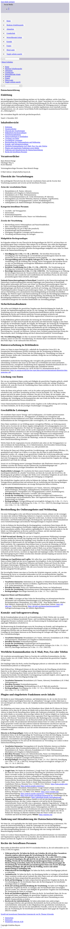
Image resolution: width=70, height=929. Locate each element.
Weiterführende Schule (13, 74)
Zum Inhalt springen (8, 2)
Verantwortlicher (10, 129)
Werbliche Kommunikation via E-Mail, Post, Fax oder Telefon (26, 146)
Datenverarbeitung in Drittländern (16, 136)
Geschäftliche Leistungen (13, 140)
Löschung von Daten (12, 138)
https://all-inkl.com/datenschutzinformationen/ (43, 606)
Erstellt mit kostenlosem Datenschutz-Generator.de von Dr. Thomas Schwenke (27, 914)
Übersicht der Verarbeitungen (15, 131)
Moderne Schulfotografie (13, 69)
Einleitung (8, 127)
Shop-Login (9, 80)
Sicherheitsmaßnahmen (13, 135)
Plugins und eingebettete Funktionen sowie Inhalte (22, 148)
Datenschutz (9, 918)
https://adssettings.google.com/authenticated (46, 797)
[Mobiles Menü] (7, 62)
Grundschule (9, 72)
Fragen (7, 78)
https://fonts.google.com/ (59, 784)
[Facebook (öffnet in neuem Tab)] (8, 8)
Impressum (9, 920)
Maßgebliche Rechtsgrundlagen (15, 133)
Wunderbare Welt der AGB (14, 922)
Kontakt (8, 76)
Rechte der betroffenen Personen (16, 152)
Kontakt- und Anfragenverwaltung (16, 144)
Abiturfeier (9, 70)
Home (7, 67)
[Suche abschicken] (21, 86)
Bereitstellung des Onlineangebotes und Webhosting (22, 142)
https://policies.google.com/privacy (32, 786)
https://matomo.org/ (45, 814)
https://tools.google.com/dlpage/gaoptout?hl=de (37, 795)
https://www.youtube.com (50, 792)
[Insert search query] (10, 59)
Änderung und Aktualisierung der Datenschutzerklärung (24, 150)
